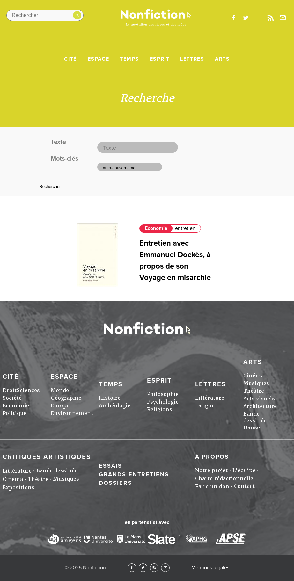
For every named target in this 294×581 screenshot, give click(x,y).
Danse (251, 427)
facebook (233, 18)
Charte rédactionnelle (224, 478)
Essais (110, 465)
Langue (205, 405)
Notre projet (211, 470)
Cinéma (253, 375)
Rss (270, 18)
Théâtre (253, 391)
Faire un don (212, 486)
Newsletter (283, 18)
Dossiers (115, 482)
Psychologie (163, 401)
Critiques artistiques (47, 457)
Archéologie (114, 405)
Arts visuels (259, 398)
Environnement (72, 413)
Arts (222, 59)
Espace (98, 59)
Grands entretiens (134, 474)
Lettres (192, 59)
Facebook (132, 567)
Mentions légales (210, 567)
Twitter (143, 567)
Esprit (160, 59)
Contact (244, 486)
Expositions (18, 487)
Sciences (28, 390)
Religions (159, 409)
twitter (246, 18)
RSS (154, 567)
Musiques (256, 383)
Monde (60, 390)
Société (12, 398)
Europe (60, 405)
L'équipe (243, 470)
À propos (212, 456)
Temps (129, 59)
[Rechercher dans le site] (45, 15)
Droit (10, 390)
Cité (70, 59)
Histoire (110, 398)
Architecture (260, 406)
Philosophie (163, 394)
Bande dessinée (255, 417)
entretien (185, 228)
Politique (14, 413)
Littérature (209, 398)
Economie (156, 228)
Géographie (66, 398)
